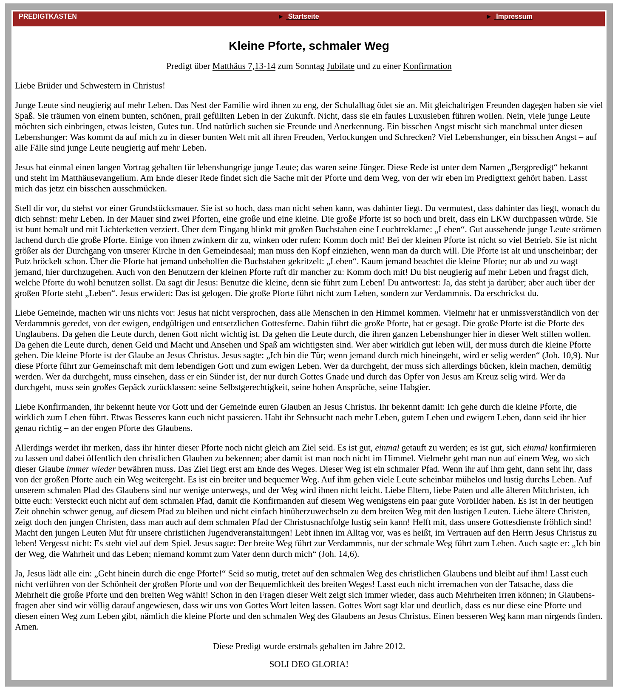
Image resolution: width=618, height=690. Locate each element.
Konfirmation (427, 66)
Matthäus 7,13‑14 (244, 66)
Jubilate (340, 66)
